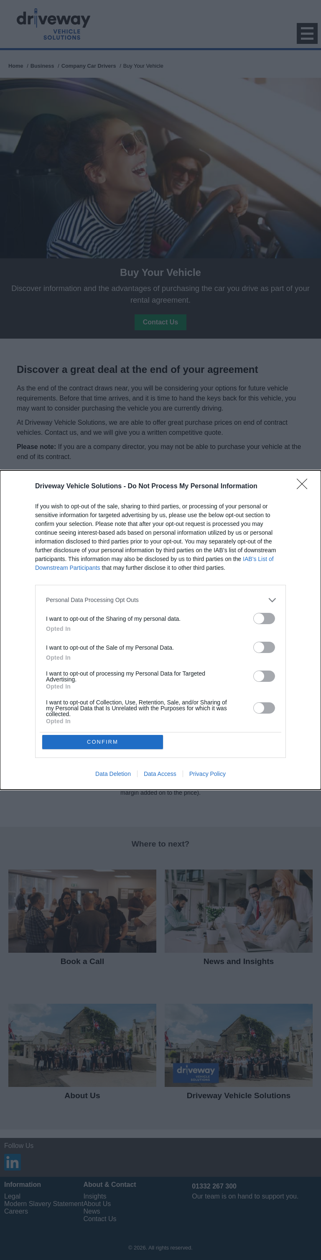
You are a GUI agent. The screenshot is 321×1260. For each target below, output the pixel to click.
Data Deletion (113, 774)
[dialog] (160, 630)
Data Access (160, 774)
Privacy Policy (207, 774)
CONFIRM (103, 742)
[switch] (264, 618)
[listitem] (160, 599)
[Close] (305, 486)
